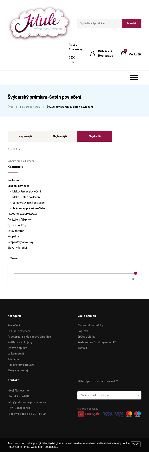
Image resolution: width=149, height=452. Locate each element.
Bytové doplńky (17, 225)
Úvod (11, 106)
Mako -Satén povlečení (26, 197)
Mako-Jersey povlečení (26, 191)
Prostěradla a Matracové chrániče (29, 336)
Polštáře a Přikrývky (20, 219)
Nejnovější (25, 136)
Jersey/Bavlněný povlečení (28, 202)
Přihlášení (105, 51)
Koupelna (13, 236)
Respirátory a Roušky (20, 242)
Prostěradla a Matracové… (23, 214)
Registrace (105, 55)
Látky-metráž (16, 230)
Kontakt (82, 347)
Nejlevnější (60, 136)
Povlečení (13, 180)
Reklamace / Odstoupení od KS (97, 342)
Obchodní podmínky (90, 325)
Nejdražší (95, 136)
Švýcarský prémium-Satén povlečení (70, 106)
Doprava (82, 331)
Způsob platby (86, 336)
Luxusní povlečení (30, 106)
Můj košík (135, 53)
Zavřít (135, 444)
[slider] (135, 273)
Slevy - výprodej (17, 247)
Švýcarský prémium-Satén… (30, 208)
